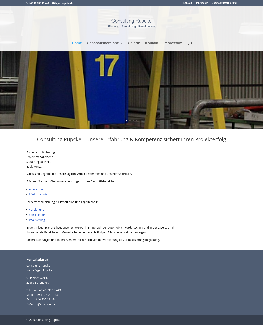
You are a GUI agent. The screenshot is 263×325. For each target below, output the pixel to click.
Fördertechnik (38, 194)
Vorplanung (36, 209)
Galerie (134, 43)
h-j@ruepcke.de (46, 304)
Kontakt (187, 3)
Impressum (202, 3)
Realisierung (37, 220)
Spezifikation (37, 215)
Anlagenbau (37, 189)
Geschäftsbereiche (103, 43)
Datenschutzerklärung (224, 3)
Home (77, 43)
